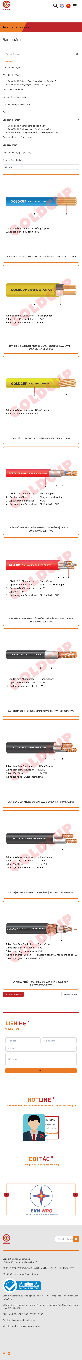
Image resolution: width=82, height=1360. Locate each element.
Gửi (41, 1070)
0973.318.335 (51, 1133)
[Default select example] (41, 167)
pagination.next (70, 994)
